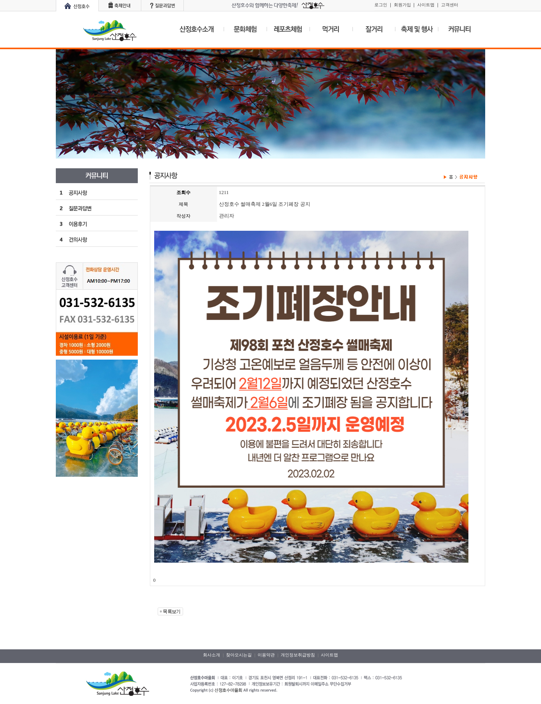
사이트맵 (425, 4)
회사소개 (211, 654)
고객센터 (449, 4)
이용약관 (266, 654)
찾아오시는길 (239, 654)
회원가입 (402, 4)
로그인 (380, 4)
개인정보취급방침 (298, 654)
